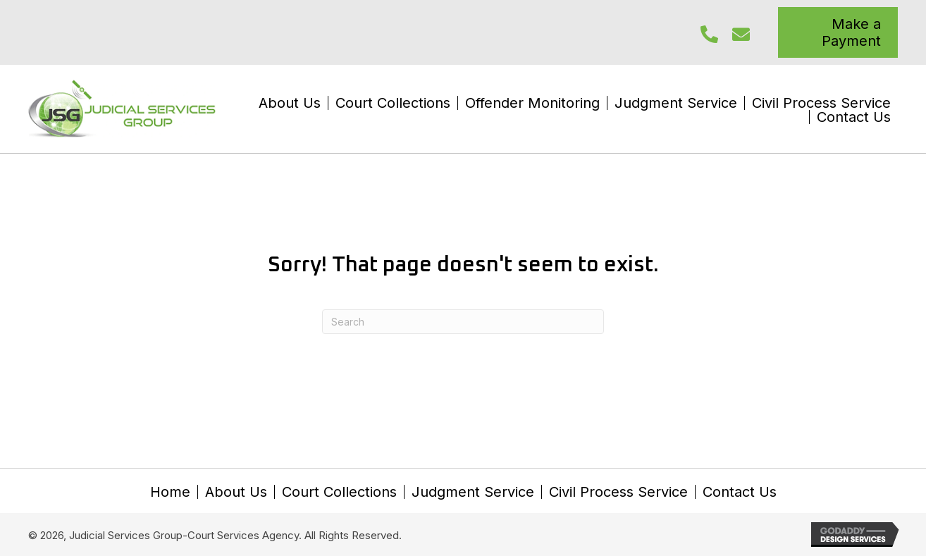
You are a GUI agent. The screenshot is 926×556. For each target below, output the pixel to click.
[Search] (463, 321)
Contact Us (854, 117)
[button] (709, 34)
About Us (290, 103)
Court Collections (392, 103)
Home (170, 492)
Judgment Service (676, 103)
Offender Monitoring (532, 103)
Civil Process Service (821, 103)
